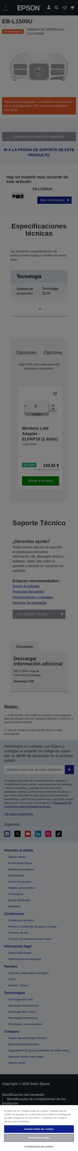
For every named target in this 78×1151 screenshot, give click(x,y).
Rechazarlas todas (39, 1137)
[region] (39, 1128)
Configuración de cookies (39, 1146)
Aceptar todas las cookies (39, 1129)
